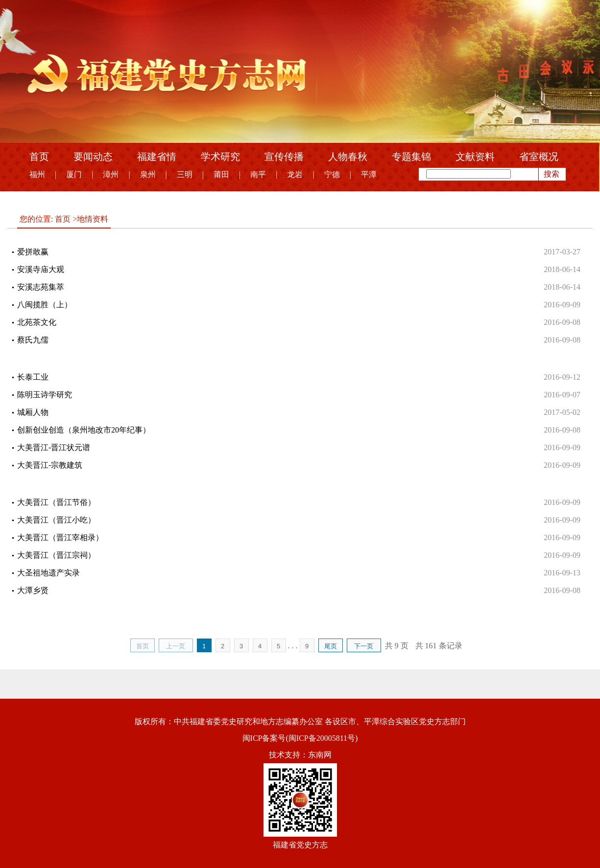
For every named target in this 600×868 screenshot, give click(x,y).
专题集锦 (411, 156)
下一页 (363, 646)
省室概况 (538, 156)
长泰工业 (32, 377)
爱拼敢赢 (32, 252)
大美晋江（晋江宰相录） (60, 537)
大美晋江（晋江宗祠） (56, 555)
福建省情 (156, 156)
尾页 (330, 646)
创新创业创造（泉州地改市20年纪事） (83, 430)
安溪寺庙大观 (40, 269)
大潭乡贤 (32, 590)
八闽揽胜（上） (44, 304)
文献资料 (475, 156)
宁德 (332, 174)
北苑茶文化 (36, 322)
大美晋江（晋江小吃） (56, 520)
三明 (184, 174)
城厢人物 (32, 412)
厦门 (74, 174)
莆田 (221, 174)
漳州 (111, 174)
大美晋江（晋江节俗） (56, 502)
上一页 (175, 646)
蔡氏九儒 (32, 340)
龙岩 (295, 174)
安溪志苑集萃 (40, 287)
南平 (258, 174)
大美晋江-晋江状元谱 (53, 447)
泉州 (148, 174)
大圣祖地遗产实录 (48, 573)
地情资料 (92, 219)
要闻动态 (93, 156)
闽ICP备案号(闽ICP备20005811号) (300, 738)
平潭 (369, 174)
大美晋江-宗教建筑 (49, 465)
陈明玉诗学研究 (44, 394)
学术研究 (220, 156)
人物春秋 (347, 156)
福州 (37, 174)
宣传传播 (284, 156)
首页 (39, 156)
